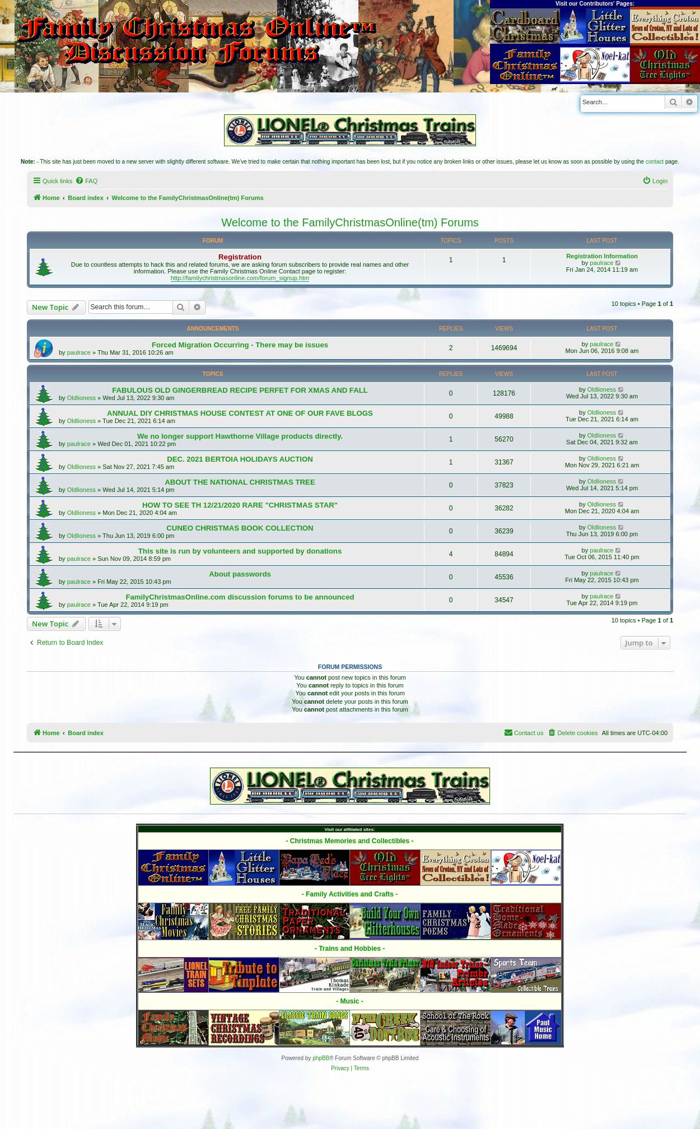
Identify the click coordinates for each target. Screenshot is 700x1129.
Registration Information (602, 256)
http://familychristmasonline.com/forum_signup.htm (240, 278)
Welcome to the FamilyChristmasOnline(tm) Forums (350, 222)
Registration (240, 257)
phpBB (320, 1058)
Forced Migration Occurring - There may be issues (240, 345)
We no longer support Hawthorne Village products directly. (240, 436)
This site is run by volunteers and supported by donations (240, 551)
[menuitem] (86, 181)
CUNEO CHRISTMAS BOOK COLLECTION (239, 528)
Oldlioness (81, 397)
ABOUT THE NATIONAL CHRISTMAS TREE (240, 482)
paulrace (601, 262)
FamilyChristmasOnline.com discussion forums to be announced (239, 597)
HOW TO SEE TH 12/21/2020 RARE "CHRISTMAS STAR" (240, 505)
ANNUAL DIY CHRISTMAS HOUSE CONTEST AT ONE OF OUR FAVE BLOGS (240, 413)
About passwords (240, 574)
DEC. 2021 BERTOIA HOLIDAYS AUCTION (240, 459)
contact (655, 162)
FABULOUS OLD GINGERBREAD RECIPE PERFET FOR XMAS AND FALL (240, 390)
